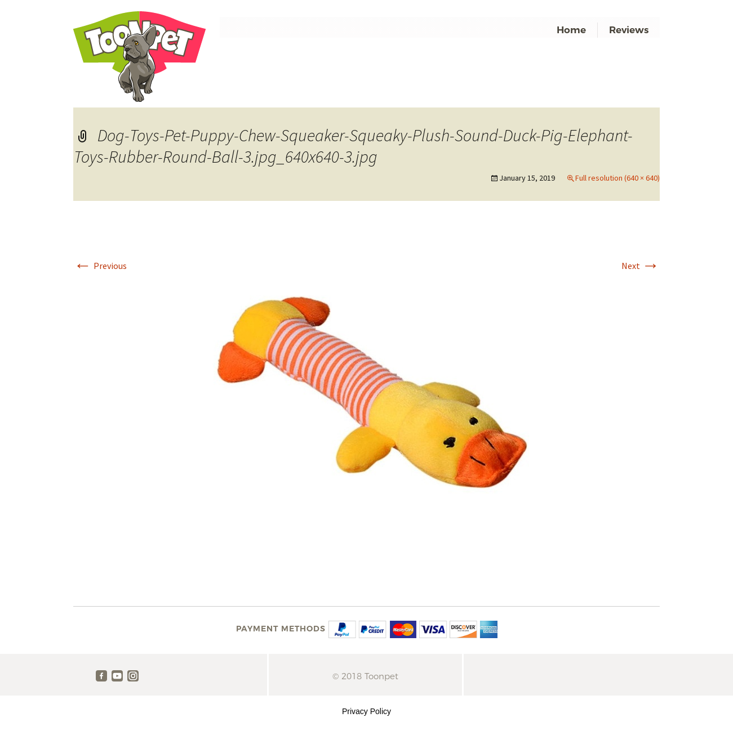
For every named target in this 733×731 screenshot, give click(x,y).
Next (640, 265)
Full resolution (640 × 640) (617, 178)
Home (571, 29)
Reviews (628, 29)
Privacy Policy (366, 711)
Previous (100, 265)
